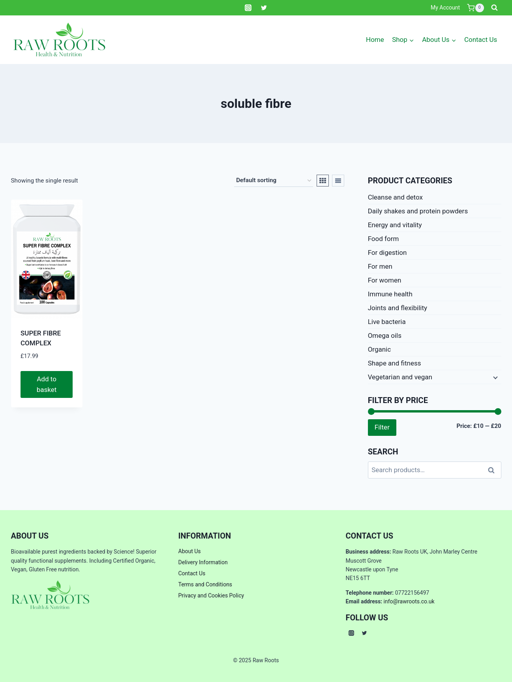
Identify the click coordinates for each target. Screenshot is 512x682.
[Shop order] (273, 181)
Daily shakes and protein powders (418, 211)
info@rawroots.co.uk (409, 601)
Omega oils (384, 335)
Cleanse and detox (395, 197)
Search (493, 470)
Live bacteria (387, 322)
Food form (383, 239)
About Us (189, 551)
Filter (382, 427)
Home (375, 39)
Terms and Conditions (205, 584)
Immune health (390, 294)
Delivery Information (203, 562)
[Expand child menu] (494, 377)
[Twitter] (263, 8)
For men (380, 266)
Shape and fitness (394, 363)
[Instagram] (248, 8)
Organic (379, 349)
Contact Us (480, 39)
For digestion (387, 252)
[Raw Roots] (59, 39)
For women (384, 280)
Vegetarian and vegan (400, 377)
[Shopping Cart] (475, 8)
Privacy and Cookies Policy (211, 595)
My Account (445, 7)
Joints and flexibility (397, 308)
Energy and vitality (395, 225)
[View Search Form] (494, 8)
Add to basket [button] (47, 384)
